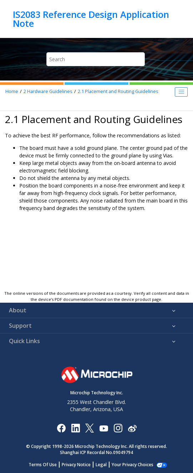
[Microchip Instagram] (117, 428)
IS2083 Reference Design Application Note (91, 19)
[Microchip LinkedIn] (75, 428)
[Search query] (95, 59)
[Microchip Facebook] (61, 428)
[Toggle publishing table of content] (181, 92)
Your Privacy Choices (132, 465)
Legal (101, 465)
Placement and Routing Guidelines (118, 91)
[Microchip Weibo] (132, 428)
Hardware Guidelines (48, 91)
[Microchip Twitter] (89, 428)
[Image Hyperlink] (103, 428)
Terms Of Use (43, 465)
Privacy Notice (76, 465)
